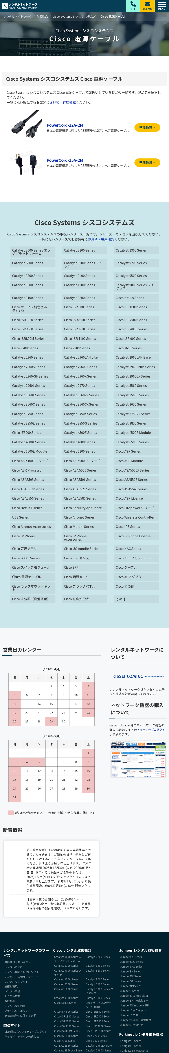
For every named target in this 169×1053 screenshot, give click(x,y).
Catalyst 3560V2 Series (81, 395)
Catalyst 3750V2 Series (133, 414)
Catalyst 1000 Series (79, 285)
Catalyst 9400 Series (79, 276)
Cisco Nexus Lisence (27, 509)
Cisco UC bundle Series (82, 550)
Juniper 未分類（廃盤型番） (137, 1021)
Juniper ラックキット (133, 1012)
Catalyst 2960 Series (27, 358)
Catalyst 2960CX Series (133, 377)
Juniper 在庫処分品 (131, 1026)
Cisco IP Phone (23, 537)
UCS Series (20, 518)
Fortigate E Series (130, 1047)
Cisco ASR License (129, 499)
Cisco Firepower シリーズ (135, 509)
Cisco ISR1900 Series (28, 320)
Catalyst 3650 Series (131, 405)
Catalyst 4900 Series (79, 443)
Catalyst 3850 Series (131, 424)
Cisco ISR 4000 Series (132, 329)
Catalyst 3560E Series (132, 395)
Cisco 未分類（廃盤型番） (31, 600)
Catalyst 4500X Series (28, 443)
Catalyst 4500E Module (133, 433)
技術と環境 (11, 988)
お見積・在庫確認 (63, 102)
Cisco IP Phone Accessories (75, 539)
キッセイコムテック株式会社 (21, 1038)
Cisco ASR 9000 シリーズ (82, 462)
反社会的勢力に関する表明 (20, 1017)
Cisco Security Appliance (83, 509)
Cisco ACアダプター (130, 578)
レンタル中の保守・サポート (21, 978)
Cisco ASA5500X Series (133, 471)
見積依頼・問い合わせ (17, 964)
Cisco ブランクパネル (80, 588)
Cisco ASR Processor (28, 471)
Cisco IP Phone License (133, 537)
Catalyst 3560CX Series (81, 405)
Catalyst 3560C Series (28, 405)
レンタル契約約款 (15, 1007)
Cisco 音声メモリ (24, 550)
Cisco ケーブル (127, 569)
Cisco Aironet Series (79, 518)
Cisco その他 (125, 588)
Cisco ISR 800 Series (79, 307)
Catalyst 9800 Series (79, 298)
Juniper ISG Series (131, 958)
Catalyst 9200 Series (131, 263)
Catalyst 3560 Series (131, 386)
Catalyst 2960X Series (80, 377)
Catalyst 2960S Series (29, 367)
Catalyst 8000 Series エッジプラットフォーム (31, 252)
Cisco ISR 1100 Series (80, 339)
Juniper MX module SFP (134, 1007)
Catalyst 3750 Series (27, 414)
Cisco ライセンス (76, 559)
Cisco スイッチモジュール (31, 569)
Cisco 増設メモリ (76, 578)
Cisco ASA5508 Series (132, 481)
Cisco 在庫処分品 (76, 600)
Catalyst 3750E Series (28, 424)
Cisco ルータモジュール (133, 559)
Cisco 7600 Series (129, 348)
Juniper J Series (129, 992)
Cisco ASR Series (128, 452)
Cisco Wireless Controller (135, 518)
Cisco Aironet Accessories (31, 528)
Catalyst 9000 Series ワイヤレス (135, 287)
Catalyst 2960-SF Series (30, 377)
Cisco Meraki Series (79, 528)
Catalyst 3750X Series (80, 414)
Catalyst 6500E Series (132, 443)
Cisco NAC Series (129, 550)
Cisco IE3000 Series (27, 433)
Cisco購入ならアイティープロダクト (25, 1033)
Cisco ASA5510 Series (28, 490)
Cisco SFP (71, 569)
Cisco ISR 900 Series (131, 339)
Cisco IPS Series (128, 528)
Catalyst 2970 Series (79, 386)
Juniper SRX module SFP (135, 997)
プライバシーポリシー (17, 1012)
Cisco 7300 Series (77, 348)
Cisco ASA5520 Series (80, 490)
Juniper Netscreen (130, 987)
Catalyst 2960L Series (28, 386)
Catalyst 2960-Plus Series (135, 367)
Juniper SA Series (130, 983)
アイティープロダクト (152, 731)
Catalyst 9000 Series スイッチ (83, 265)
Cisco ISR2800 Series (80, 320)
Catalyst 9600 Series (27, 285)
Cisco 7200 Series (25, 348)
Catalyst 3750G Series (80, 424)
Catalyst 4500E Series (80, 433)
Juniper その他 (129, 1017)
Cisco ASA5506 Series (80, 481)
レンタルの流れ (13, 968)
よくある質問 (12, 998)
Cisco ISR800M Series (28, 339)
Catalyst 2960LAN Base (133, 358)
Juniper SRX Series (131, 968)
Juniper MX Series (130, 978)
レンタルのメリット (16, 983)
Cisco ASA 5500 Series (80, 471)
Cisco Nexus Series (130, 298)
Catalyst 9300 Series (27, 276)
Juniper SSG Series (131, 963)
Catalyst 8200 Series (79, 250)
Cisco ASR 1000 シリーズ (30, 462)
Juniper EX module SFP (134, 1002)
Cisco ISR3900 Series (80, 329)
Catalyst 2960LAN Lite (81, 358)
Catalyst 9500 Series (131, 276)
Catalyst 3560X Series (28, 395)
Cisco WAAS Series (26, 559)
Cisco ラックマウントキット (31, 590)
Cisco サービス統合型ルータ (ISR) (31, 309)
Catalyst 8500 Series (27, 263)
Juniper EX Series (130, 973)
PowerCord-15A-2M (66, 160)
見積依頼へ (147, 127)
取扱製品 (9, 1002)
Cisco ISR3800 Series (28, 329)
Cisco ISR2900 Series (132, 320)
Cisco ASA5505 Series (28, 481)
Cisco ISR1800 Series (132, 307)
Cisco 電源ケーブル (26, 578)
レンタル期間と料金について (21, 973)
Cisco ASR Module (129, 462)
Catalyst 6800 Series (79, 452)
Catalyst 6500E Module (29, 452)
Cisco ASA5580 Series (80, 499)
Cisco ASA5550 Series (28, 499)
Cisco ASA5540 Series (132, 490)
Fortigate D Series (130, 1042)
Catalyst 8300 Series (131, 250)
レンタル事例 (12, 993)
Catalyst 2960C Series (80, 367)
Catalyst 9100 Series (27, 298)
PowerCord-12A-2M (66, 125)
